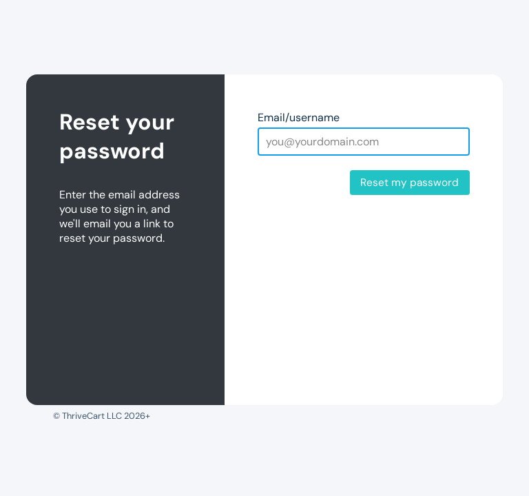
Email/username (299, 117)
